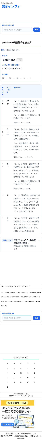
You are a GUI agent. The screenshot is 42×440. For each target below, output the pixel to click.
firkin (18, 292)
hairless (7, 297)
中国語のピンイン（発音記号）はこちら (21, 395)
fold (23, 292)
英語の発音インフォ (12, 433)
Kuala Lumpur (26, 297)
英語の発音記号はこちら (21, 393)
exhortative (11, 292)
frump (29, 292)
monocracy (18, 301)
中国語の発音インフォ (28, 433)
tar (6, 306)
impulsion (15, 297)
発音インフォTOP (6, 436)
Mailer (35, 297)
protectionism (29, 301)
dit (2, 292)
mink (11, 301)
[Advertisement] (18, 14)
